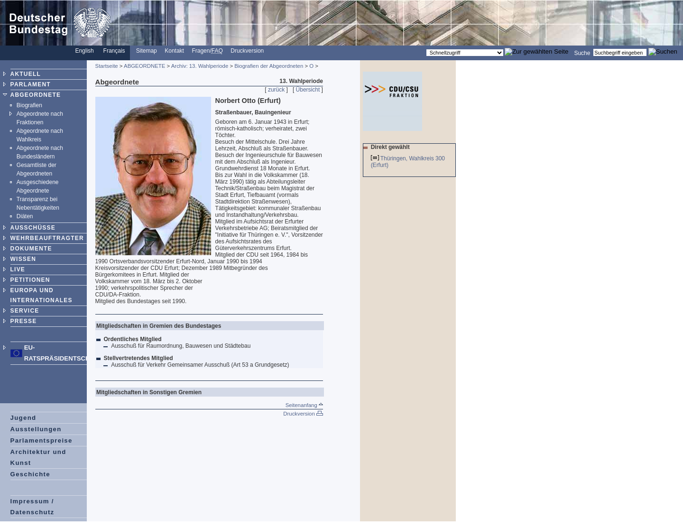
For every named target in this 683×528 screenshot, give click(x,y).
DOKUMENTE (31, 248)
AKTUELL (25, 74)
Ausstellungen (36, 429)
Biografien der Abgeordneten (268, 66)
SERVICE (24, 310)
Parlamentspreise (41, 440)
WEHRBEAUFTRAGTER (47, 238)
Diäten (25, 216)
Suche (582, 52)
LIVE (17, 269)
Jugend (23, 417)
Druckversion (247, 50)
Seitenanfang (304, 405)
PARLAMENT (30, 84)
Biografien (29, 105)
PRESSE (23, 321)
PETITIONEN (30, 280)
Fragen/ (207, 50)
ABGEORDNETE (35, 95)
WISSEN (23, 259)
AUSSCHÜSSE (32, 227)
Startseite (106, 66)
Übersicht (308, 89)
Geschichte (30, 474)
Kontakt (174, 50)
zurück (276, 89)
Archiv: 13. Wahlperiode (200, 66)
